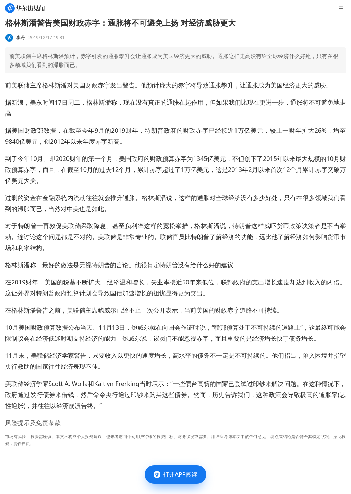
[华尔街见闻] (25, 8)
